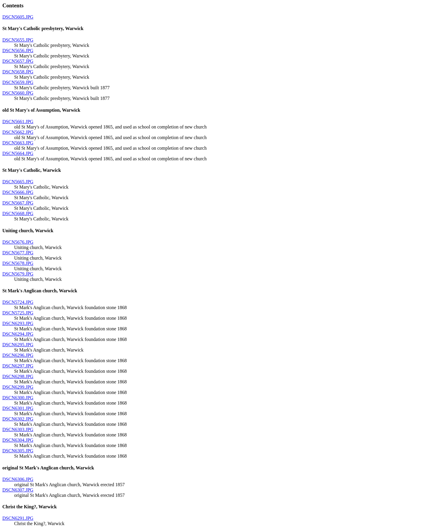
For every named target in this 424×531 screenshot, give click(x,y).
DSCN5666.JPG (17, 192)
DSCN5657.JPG (17, 61)
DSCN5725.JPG (17, 312)
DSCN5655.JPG (17, 39)
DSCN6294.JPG (17, 334)
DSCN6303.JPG (17, 429)
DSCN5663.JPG (17, 142)
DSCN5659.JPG (17, 82)
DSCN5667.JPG (17, 202)
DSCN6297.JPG (17, 365)
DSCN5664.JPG (17, 153)
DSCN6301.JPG (17, 408)
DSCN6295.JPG (17, 344)
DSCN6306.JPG (17, 479)
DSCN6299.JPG (17, 387)
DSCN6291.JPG (17, 518)
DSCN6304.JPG (17, 440)
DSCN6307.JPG (17, 489)
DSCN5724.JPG (17, 302)
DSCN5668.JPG (17, 213)
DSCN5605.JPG (17, 16)
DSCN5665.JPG (17, 181)
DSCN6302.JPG (17, 418)
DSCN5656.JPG (17, 50)
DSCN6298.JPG (17, 376)
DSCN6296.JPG (17, 355)
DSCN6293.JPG (17, 323)
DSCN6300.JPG (17, 397)
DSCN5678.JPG (17, 263)
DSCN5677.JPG (17, 252)
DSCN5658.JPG (17, 71)
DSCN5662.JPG (17, 132)
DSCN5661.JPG (17, 121)
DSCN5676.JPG (17, 242)
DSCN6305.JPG (17, 450)
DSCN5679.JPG (17, 273)
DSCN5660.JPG (17, 92)
